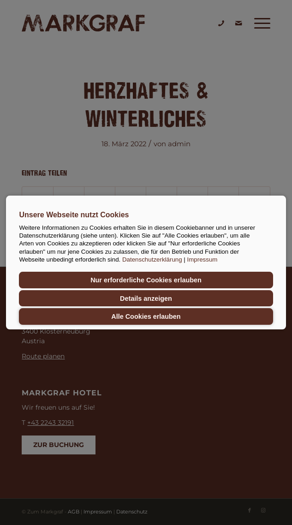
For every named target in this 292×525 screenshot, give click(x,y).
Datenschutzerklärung (152, 259)
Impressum (202, 259)
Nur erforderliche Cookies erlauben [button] (146, 280)
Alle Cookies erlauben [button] (145, 316)
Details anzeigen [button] (146, 298)
